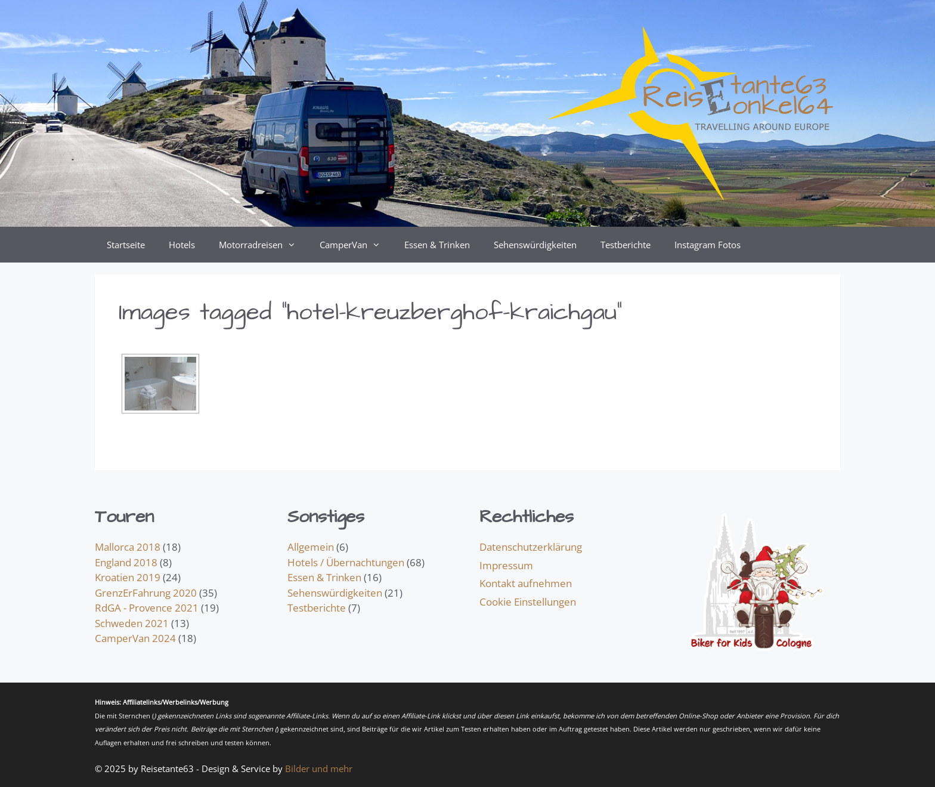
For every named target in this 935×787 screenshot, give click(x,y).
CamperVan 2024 (135, 638)
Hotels (182, 245)
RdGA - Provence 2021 (147, 608)
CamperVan (356, 245)
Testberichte (625, 245)
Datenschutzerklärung (530, 547)
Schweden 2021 (132, 623)
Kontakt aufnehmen (525, 583)
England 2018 (126, 562)
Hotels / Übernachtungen (345, 562)
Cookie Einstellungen (527, 602)
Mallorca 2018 (127, 547)
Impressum (506, 565)
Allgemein (310, 547)
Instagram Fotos (707, 245)
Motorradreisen (263, 245)
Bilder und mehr (318, 768)
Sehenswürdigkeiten (535, 245)
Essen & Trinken (437, 245)
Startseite (126, 245)
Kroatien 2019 (127, 577)
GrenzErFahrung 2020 (146, 593)
